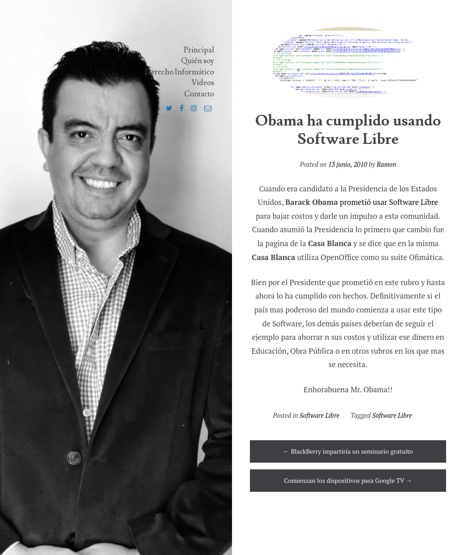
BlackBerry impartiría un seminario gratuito (348, 451)
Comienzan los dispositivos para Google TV (348, 480)
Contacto (199, 94)
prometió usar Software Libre (389, 202)
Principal (199, 50)
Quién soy (197, 61)
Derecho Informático (179, 72)
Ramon (386, 164)
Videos (203, 83)
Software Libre (319, 415)
